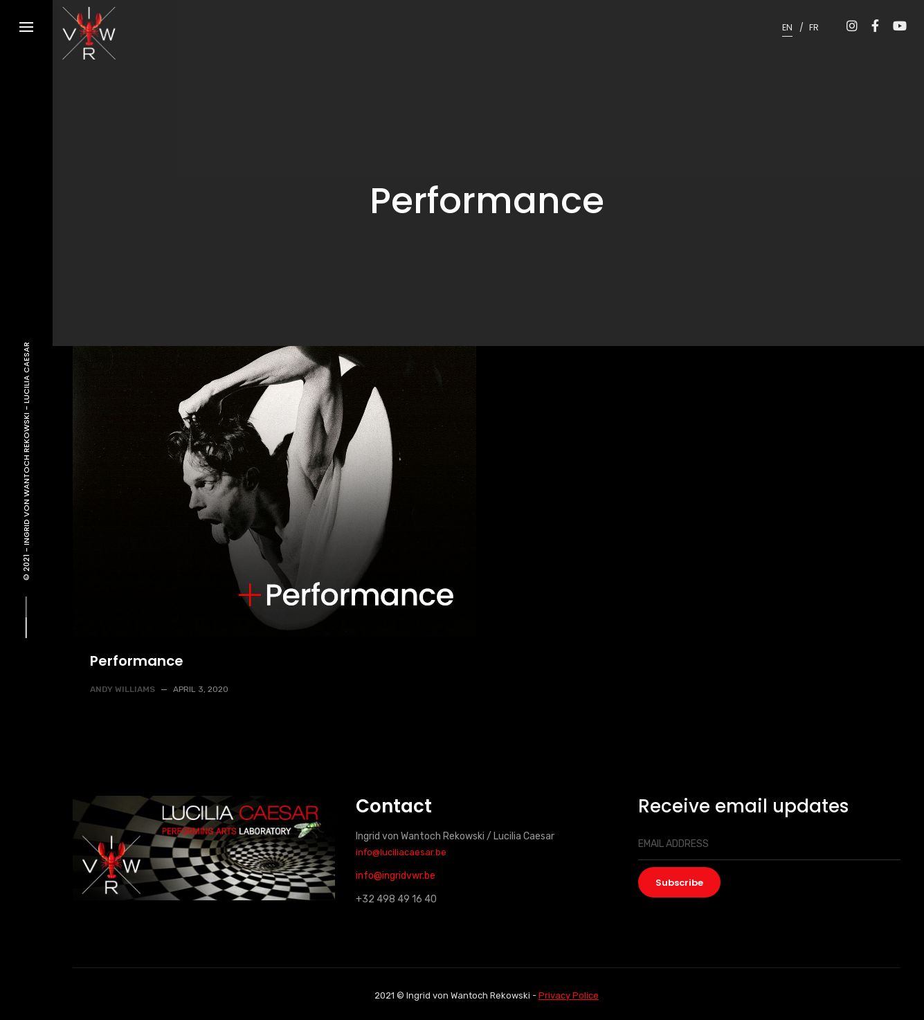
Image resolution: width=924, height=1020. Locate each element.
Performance (136, 661)
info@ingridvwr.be (395, 876)
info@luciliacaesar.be (401, 852)
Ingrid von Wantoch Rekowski (26, 477)
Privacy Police (568, 995)
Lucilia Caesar (26, 372)
